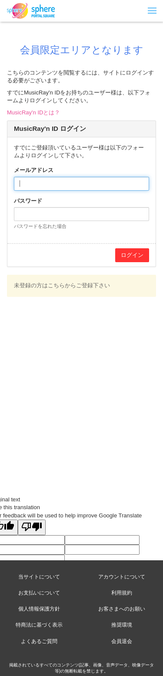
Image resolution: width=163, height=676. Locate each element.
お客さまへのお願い (121, 609)
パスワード (28, 201)
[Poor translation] (32, 527)
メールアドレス (33, 170)
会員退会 (121, 641)
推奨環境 (121, 625)
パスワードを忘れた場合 (40, 226)
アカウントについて (121, 577)
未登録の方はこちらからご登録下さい (62, 285)
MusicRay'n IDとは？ (33, 112)
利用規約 (121, 593)
